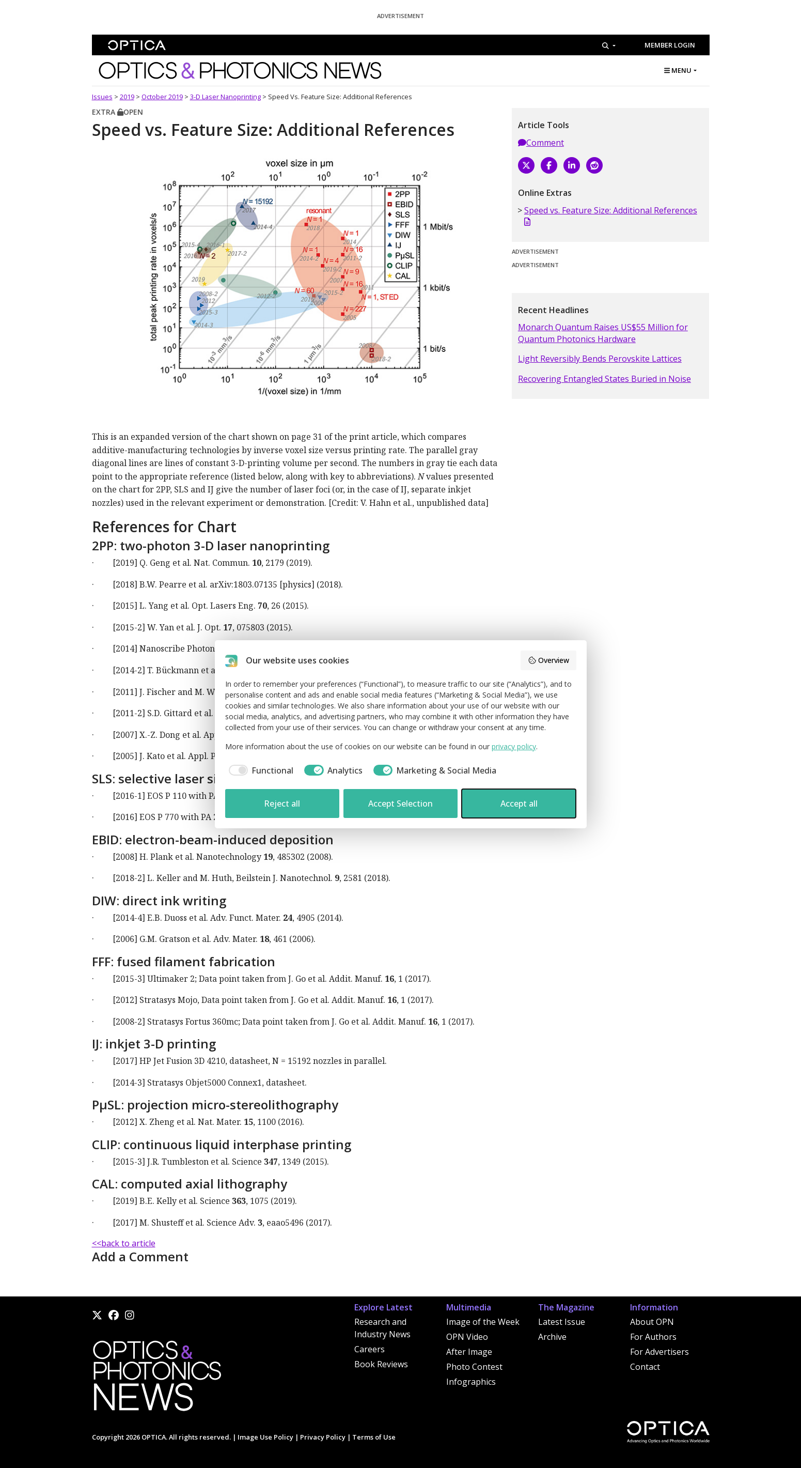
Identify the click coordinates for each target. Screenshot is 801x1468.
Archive (552, 1336)
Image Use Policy (265, 1437)
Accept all (519, 803)
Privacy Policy (322, 1437)
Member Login (670, 45)
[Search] (608, 45)
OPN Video (467, 1336)
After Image (469, 1351)
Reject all (282, 803)
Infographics (471, 1381)
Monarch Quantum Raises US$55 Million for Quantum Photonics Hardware (603, 332)
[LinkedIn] (571, 165)
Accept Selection (400, 803)
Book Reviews (381, 1364)
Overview (548, 660)
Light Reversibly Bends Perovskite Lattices (600, 358)
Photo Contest (474, 1366)
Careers (369, 1349)
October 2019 (162, 96)
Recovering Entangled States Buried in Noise (604, 378)
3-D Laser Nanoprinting (225, 96)
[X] (526, 165)
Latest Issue (561, 1321)
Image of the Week (483, 1321)
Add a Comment (140, 1256)
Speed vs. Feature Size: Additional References (610, 215)
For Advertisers (659, 1351)
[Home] (156, 1378)
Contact (645, 1366)
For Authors (653, 1336)
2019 (127, 96)
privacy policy (514, 746)
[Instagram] (129, 1315)
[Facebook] (549, 165)
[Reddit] (594, 165)
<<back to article (123, 1243)
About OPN (652, 1321)
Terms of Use (374, 1437)
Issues (102, 96)
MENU (678, 70)
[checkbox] (259, 770)
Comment (541, 142)
